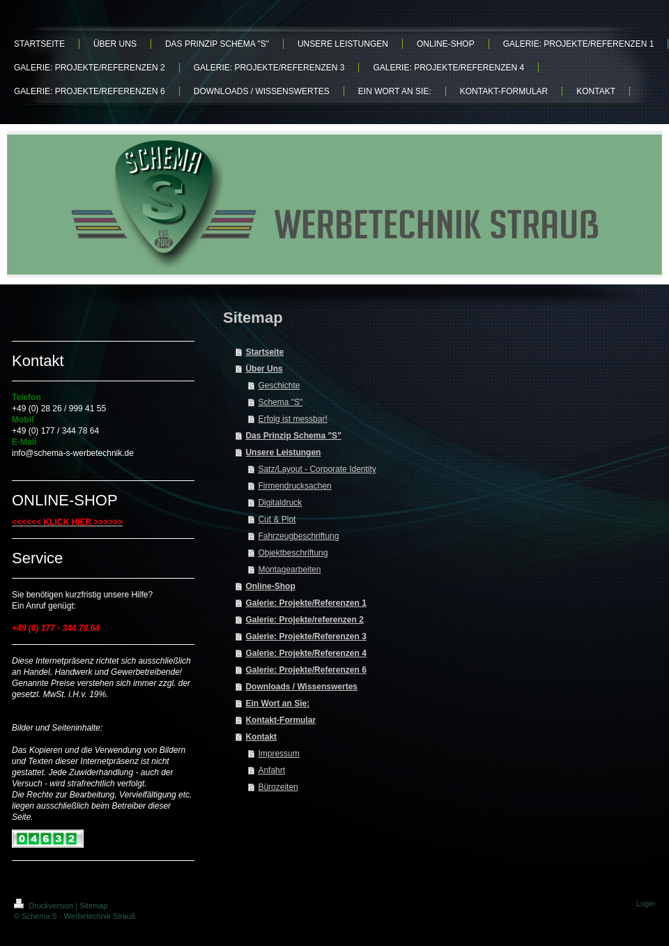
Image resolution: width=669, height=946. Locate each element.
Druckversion (44, 905)
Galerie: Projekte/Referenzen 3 (305, 636)
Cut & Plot (276, 519)
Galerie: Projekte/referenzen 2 (304, 620)
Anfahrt (271, 770)
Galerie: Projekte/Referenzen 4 (305, 653)
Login (645, 903)
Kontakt (261, 737)
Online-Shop (270, 586)
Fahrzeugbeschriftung (298, 536)
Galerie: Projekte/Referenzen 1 (305, 603)
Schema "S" (280, 402)
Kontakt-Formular (280, 720)
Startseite (264, 352)
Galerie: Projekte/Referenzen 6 (305, 670)
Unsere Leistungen (283, 452)
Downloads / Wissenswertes (301, 687)
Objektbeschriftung (293, 553)
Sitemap (93, 905)
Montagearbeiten (289, 569)
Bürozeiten (278, 787)
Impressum (278, 753)
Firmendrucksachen (294, 486)
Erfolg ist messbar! (292, 419)
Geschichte (279, 385)
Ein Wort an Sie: (277, 703)
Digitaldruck (280, 503)
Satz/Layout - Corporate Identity (317, 469)
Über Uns (263, 369)
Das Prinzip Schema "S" (293, 436)
